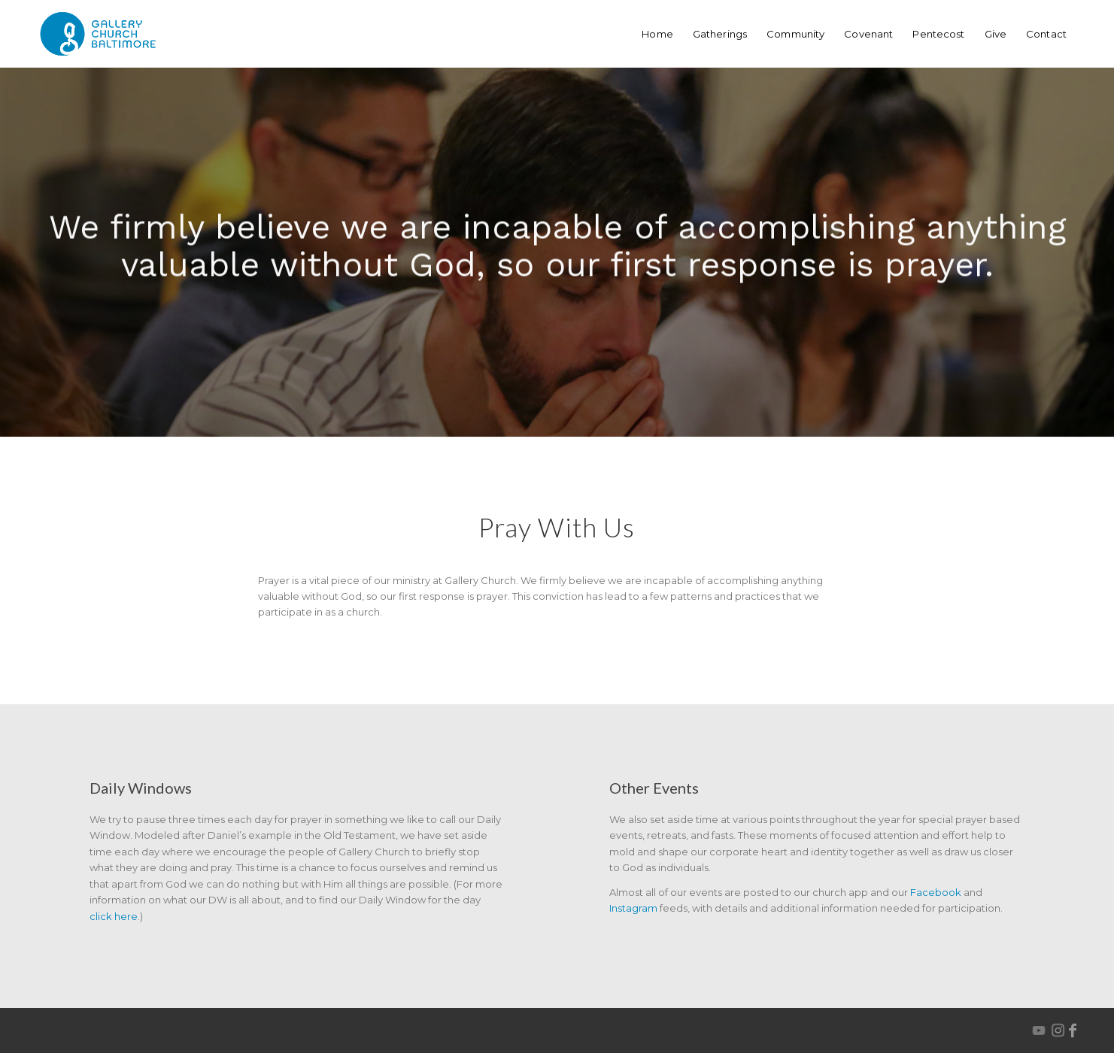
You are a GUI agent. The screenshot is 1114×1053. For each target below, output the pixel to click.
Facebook (935, 892)
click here (114, 916)
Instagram (633, 908)
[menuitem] (657, 34)
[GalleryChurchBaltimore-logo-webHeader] (98, 34)
